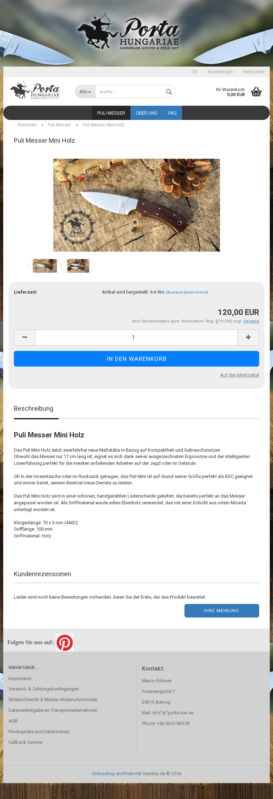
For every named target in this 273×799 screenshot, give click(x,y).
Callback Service (25, 758)
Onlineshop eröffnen (113, 789)
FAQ (172, 113)
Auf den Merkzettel (239, 391)
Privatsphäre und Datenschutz (39, 747)
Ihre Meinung (221, 626)
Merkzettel (253, 71)
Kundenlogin (220, 71)
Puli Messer (111, 113)
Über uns (146, 113)
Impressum (20, 694)
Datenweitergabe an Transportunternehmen (53, 726)
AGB (13, 737)
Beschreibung (33, 424)
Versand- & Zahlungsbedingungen (44, 705)
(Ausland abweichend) (187, 308)
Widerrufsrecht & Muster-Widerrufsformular (53, 715)
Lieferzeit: (25, 308)
